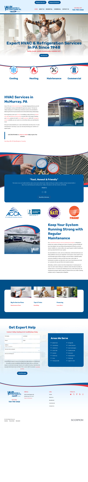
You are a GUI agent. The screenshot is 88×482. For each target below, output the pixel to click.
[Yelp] (80, 414)
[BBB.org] (83, 414)
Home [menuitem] (36, 9)
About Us (51, 417)
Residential (51, 420)
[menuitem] (6, 440)
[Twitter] (74, 414)
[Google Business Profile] (70, 414)
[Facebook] (77, 414)
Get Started (44, 55)
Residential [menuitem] (49, 9)
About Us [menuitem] (41, 9)
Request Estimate (54, 2)
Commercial (52, 422)
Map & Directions (28, 417)
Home (50, 414)
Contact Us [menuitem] (65, 9)
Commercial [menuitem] (57, 9)
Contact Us (51, 425)
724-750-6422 (78, 10)
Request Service (40, 2)
